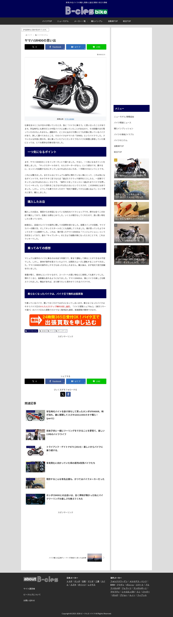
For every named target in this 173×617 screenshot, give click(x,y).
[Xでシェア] (34, 47)
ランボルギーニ (140, 588)
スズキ (73, 584)
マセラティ (115, 591)
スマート (140, 584)
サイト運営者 (29, 588)
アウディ (120, 584)
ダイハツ (82, 584)
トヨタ (69, 581)
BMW (112, 584)
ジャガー (146, 591)
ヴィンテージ (61, 331)
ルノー (132, 595)
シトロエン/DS (128, 591)
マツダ (90, 581)
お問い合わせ (29, 600)
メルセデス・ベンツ (138, 581)
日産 (84, 581)
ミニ (138, 591)
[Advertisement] (65, 355)
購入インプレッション (123, 128)
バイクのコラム (31, 331)
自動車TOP (119, 146)
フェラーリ (126, 588)
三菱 (97, 581)
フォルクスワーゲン (119, 581)
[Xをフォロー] (62, 394)
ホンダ (77, 581)
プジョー (124, 595)
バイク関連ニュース (122, 122)
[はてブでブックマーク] (76, 47)
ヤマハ (51, 331)
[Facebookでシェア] (55, 47)
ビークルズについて (32, 594)
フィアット (142, 595)
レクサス (91, 584)
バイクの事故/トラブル (124, 134)
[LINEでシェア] (96, 47)
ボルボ (115, 595)
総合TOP (118, 151)
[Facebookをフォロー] (68, 394)
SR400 (43, 331)
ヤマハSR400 (69, 119)
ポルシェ (130, 584)
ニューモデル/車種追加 (124, 116)
